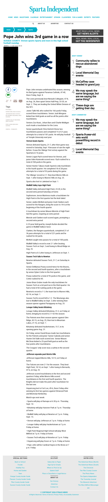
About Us (41, 23)
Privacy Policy (58, 495)
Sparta (6, 46)
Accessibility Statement (71, 495)
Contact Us (68, 23)
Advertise (55, 23)
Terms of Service (47, 495)
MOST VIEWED (77, 56)
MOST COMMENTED (79, 115)
